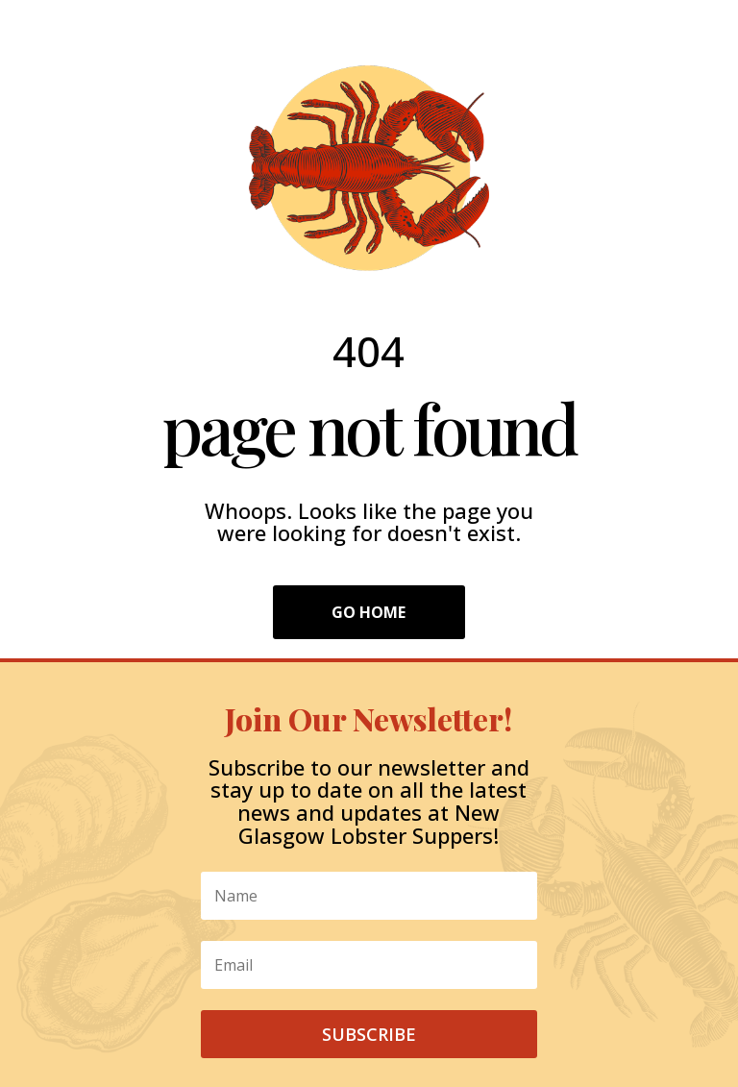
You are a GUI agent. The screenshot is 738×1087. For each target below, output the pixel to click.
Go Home (369, 612)
